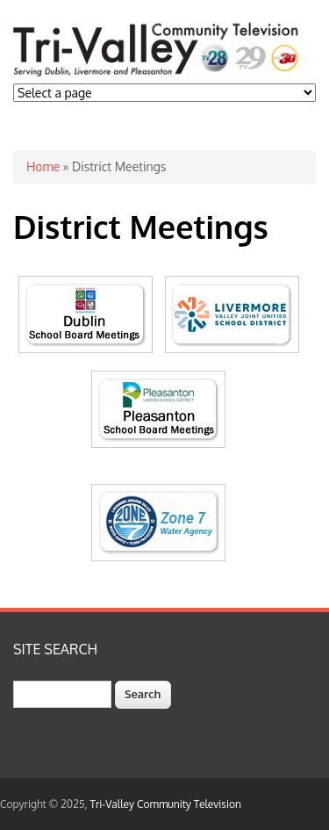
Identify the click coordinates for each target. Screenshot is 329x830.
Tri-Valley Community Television (165, 804)
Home (43, 166)
